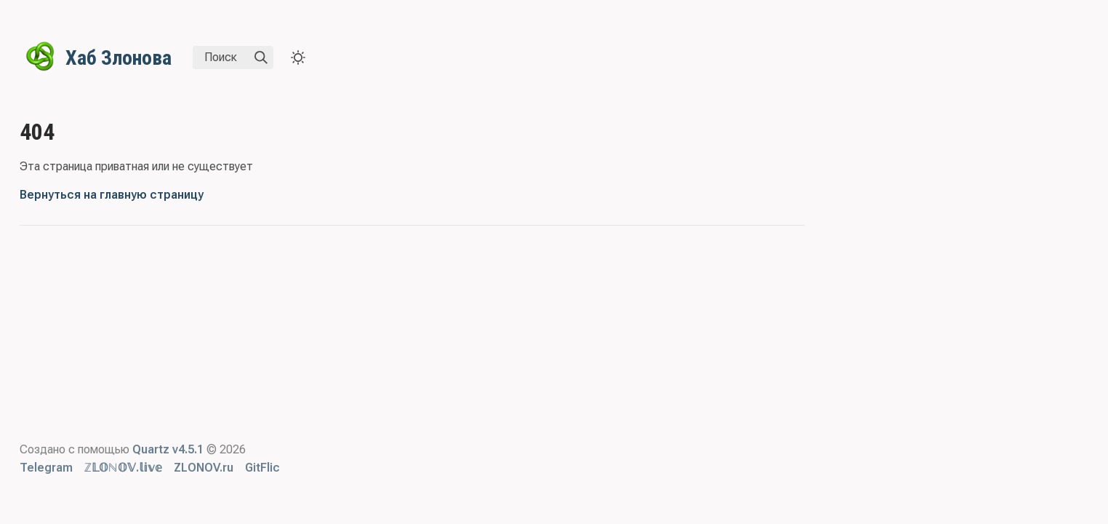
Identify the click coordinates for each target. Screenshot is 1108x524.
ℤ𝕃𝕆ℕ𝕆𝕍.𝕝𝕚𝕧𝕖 (123, 468)
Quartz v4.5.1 (168, 449)
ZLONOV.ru (203, 468)
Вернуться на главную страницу (112, 195)
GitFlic (262, 468)
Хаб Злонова (118, 58)
